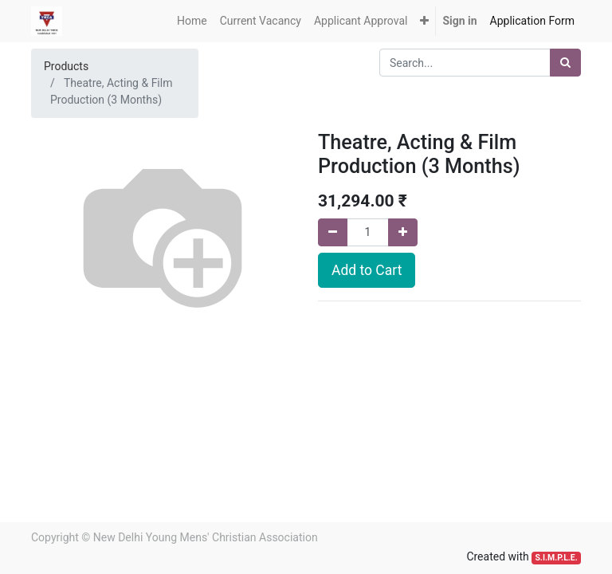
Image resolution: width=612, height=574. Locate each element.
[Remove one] (332, 232)
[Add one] (403, 232)
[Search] (565, 63)
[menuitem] (192, 21)
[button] (424, 21)
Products (66, 66)
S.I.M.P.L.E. (556, 557)
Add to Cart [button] (367, 270)
